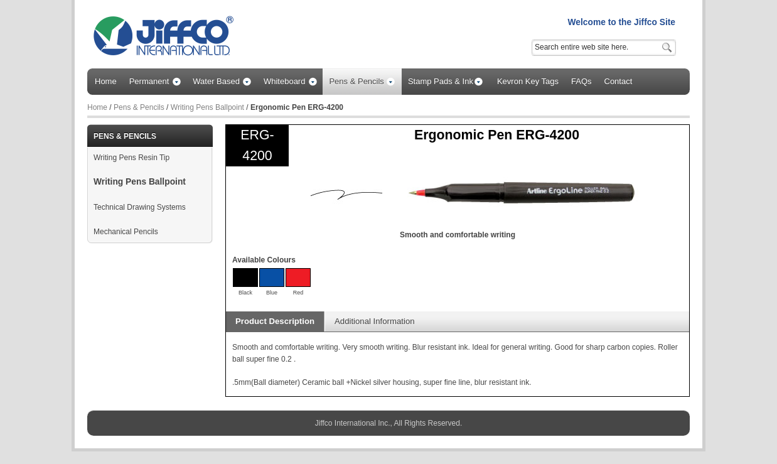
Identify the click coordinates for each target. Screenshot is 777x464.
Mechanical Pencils (126, 231)
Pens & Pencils (139, 107)
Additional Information (375, 321)
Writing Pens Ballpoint (207, 107)
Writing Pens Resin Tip (131, 157)
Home (97, 107)
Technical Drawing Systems (140, 207)
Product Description (274, 321)
